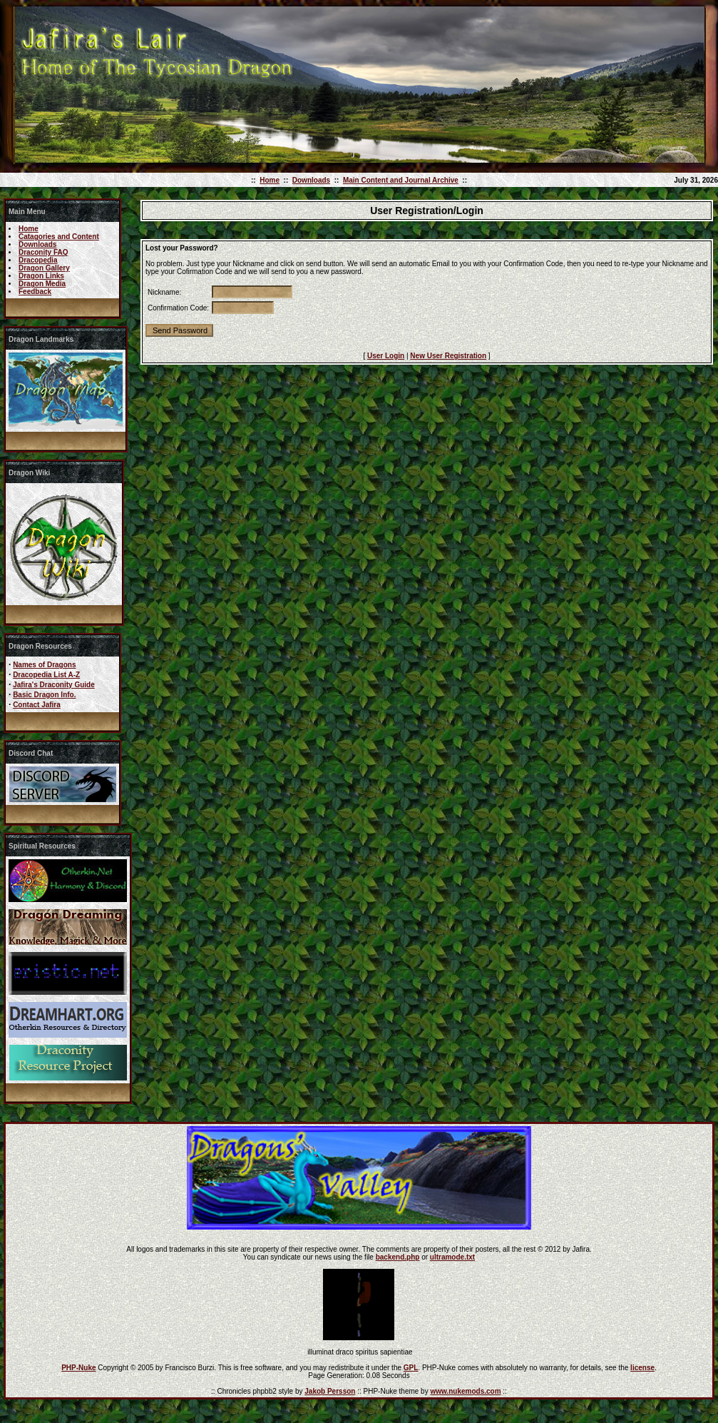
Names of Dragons (44, 665)
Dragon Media (42, 284)
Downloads (311, 180)
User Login (385, 356)
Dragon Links (41, 276)
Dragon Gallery (44, 268)
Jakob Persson (329, 1391)
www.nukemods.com (465, 1391)
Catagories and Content (59, 236)
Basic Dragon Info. (44, 695)
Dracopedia (38, 260)
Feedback (35, 291)
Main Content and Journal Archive (400, 180)
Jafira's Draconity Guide (54, 685)
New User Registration (448, 356)
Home (269, 180)
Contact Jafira (37, 705)
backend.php (398, 1257)
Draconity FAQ (43, 252)
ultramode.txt (452, 1257)
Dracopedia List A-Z (46, 675)
